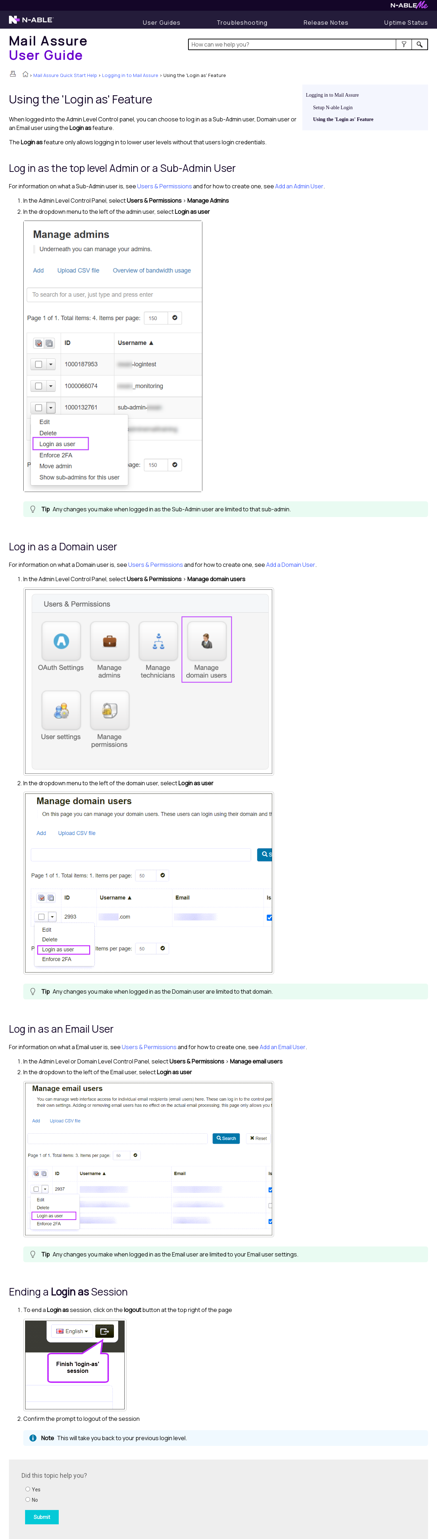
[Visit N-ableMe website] (409, 7)
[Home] (48, 47)
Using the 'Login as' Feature (343, 119)
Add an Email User (283, 1047)
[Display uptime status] (406, 22)
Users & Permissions (164, 186)
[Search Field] (308, 44)
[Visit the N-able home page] (31, 23)
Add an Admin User (299, 186)
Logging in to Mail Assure (130, 75)
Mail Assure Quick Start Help (65, 75)
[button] (404, 44)
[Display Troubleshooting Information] (242, 22)
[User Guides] (162, 22)
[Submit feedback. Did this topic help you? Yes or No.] (118, 1498)
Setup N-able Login (332, 107)
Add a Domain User (290, 565)
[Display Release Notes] (326, 22)
